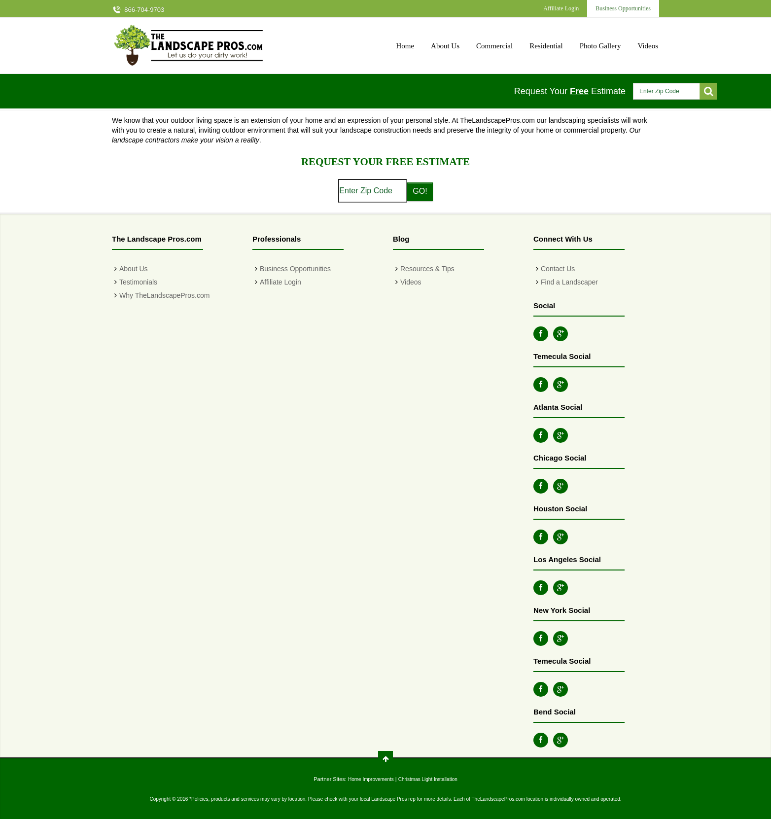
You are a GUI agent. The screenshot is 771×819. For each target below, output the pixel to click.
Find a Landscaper (569, 282)
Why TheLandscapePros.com (164, 295)
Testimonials (138, 282)
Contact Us (558, 269)
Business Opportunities (295, 269)
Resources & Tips (427, 269)
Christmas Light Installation (427, 779)
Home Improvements (371, 779)
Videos (410, 282)
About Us (133, 269)
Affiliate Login (280, 282)
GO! (420, 191)
